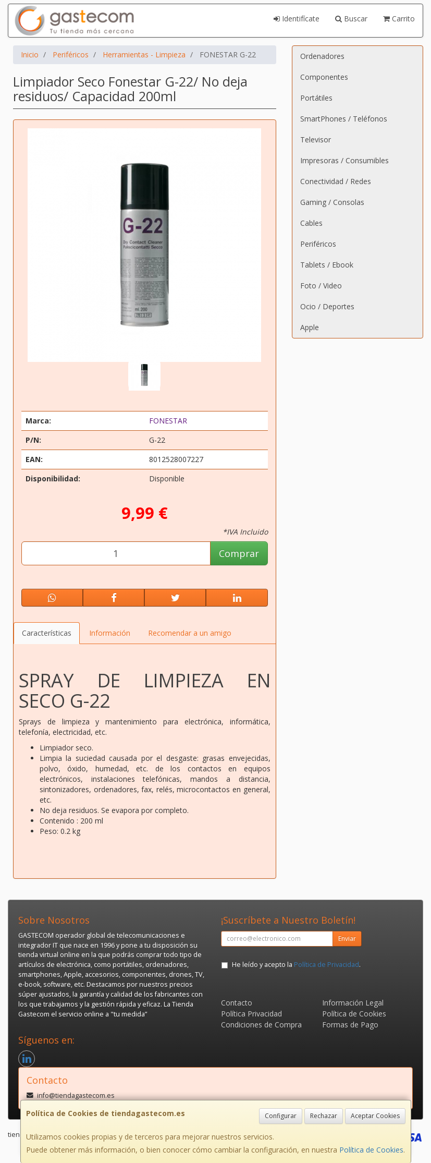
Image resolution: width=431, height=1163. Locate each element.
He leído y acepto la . (296, 964)
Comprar (239, 553)
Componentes (324, 77)
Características (46, 633)
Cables (311, 223)
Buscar (351, 18)
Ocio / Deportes (327, 306)
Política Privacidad (251, 1014)
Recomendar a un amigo (189, 633)
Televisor (315, 139)
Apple (309, 327)
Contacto (236, 1003)
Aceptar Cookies (375, 1115)
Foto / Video (321, 285)
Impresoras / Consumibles (344, 160)
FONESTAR (168, 421)
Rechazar (323, 1115)
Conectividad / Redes (335, 181)
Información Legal (353, 1003)
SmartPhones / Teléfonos (343, 119)
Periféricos (318, 244)
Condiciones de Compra (261, 1024)
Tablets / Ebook (326, 265)
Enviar (347, 938)
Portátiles (316, 98)
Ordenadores (322, 56)
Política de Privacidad (326, 964)
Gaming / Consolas (332, 202)
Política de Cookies (371, 1150)
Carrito (399, 18)
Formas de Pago (350, 1024)
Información (109, 633)
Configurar (281, 1115)
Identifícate (296, 18)
